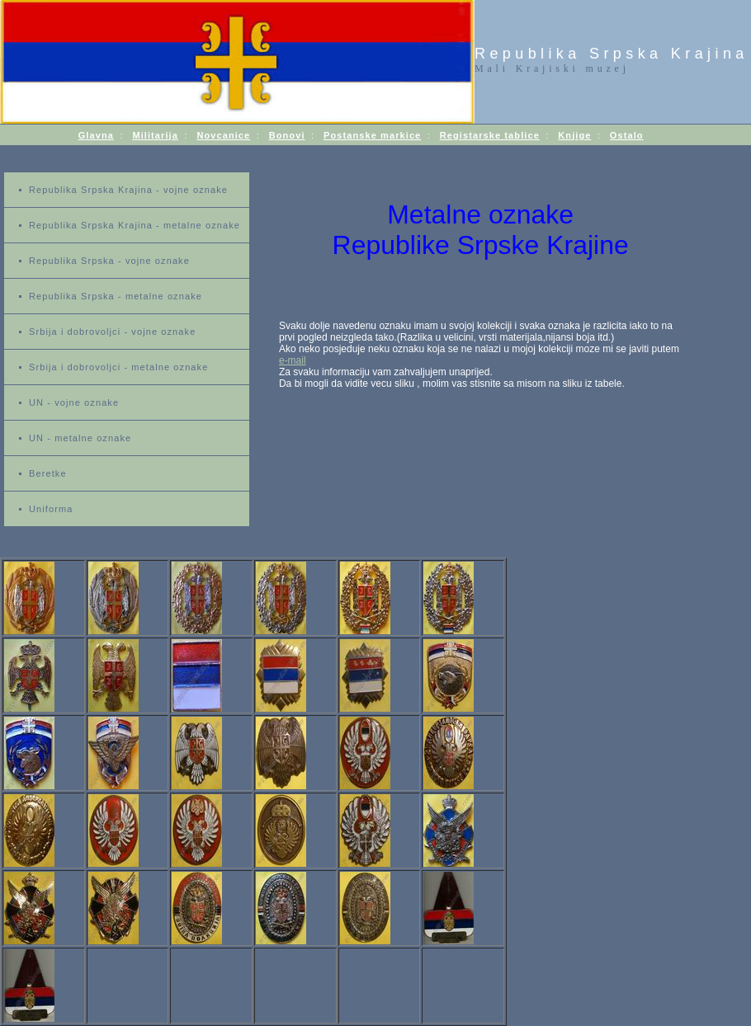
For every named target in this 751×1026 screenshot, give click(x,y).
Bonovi (287, 135)
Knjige (574, 135)
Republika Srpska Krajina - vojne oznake (128, 190)
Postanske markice (372, 135)
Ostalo (627, 135)
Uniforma (51, 509)
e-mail (292, 360)
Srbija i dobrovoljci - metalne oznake (118, 367)
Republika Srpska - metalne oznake (115, 296)
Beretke (48, 473)
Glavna (96, 135)
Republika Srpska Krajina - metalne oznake (134, 225)
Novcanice (223, 135)
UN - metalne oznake (80, 438)
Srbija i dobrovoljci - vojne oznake (112, 332)
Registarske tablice (490, 135)
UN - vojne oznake (74, 402)
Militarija (155, 135)
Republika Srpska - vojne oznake (109, 261)
